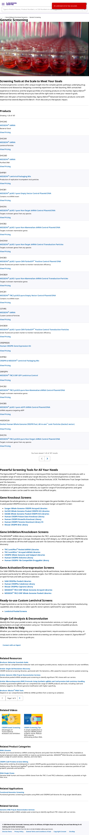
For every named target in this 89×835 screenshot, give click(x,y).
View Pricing (5, 132)
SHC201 (3, 291)
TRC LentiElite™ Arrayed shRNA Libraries (22, 552)
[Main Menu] (3, 3)
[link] (7, 832)
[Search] (84, 9)
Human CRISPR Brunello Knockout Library (23, 519)
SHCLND (3, 155)
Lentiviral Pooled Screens (16, 611)
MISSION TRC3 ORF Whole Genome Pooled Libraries (28, 593)
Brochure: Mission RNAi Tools (11, 690)
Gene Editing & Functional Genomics (16, 17)
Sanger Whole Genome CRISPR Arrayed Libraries (26, 508)
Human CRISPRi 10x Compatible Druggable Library (27, 560)
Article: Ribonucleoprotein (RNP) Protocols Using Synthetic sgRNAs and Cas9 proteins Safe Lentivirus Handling (42, 681)
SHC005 (3, 403)
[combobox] (44, 9)
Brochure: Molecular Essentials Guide (14, 662)
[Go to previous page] (20, 698)
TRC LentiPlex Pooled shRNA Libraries (22, 549)
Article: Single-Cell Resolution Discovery (15, 669)
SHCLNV (3, 138)
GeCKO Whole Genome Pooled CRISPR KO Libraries (27, 511)
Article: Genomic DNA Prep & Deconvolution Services (20, 675)
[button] (11, 727)
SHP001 (3, 172)
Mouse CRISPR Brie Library (16, 524)
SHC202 (3, 386)
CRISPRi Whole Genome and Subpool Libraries (25, 555)
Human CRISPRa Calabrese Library (20, 584)
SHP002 (3, 357)
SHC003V (4, 325)
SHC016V (4, 240)
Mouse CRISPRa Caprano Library (19, 586)
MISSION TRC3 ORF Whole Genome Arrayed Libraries (28, 590)
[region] (44, 725)
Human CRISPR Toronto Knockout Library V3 (24, 522)
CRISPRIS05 (5, 343)
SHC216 (3, 435)
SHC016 (3, 206)
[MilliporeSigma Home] (11, 3)
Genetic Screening (35, 17)
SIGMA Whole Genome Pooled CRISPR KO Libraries (27, 514)
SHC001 (3, 189)
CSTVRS (3, 308)
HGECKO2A (4, 420)
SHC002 (3, 223)
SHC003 (3, 257)
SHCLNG (3, 121)
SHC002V (4, 274)
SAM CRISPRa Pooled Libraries (18, 581)
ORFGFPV (4, 371)
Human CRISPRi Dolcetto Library (19, 557)
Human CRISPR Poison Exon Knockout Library (24, 516)
